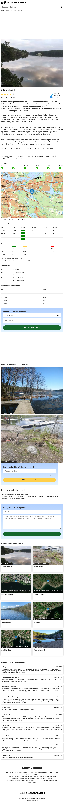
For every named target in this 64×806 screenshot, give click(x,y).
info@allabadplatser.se (38, 798)
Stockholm (4, 10)
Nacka (10, 10)
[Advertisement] (32, 25)
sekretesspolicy (34, 800)
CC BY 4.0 (13, 461)
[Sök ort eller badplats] (61, 7)
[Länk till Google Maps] (32, 196)
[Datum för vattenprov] (32, 315)
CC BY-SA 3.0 (10, 413)
